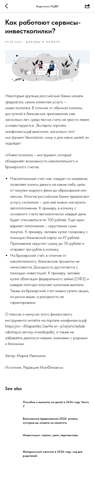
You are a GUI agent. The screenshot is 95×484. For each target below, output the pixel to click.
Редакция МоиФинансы (43, 367)
